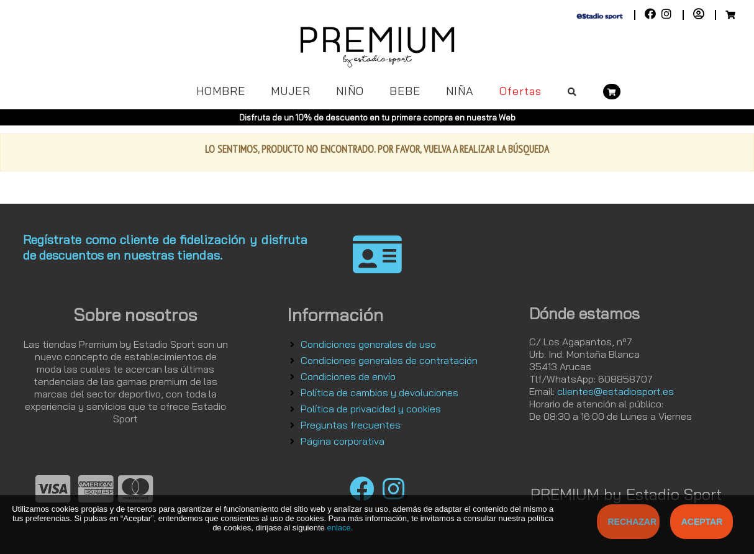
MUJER (291, 91)
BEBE (404, 91)
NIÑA (460, 91)
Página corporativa (342, 441)
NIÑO (350, 91)
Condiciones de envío (348, 376)
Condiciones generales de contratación (389, 360)
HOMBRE (220, 91)
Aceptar (702, 522)
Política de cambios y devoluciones (379, 392)
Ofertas (520, 91)
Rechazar (632, 522)
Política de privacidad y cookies (371, 408)
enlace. (340, 527)
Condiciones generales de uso (368, 344)
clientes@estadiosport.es (615, 391)
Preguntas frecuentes (351, 425)
